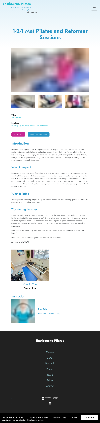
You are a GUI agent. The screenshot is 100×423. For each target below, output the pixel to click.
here (33, 420)
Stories (50, 358)
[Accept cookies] (89, 417)
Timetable (50, 363)
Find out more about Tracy (49, 313)
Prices (50, 380)
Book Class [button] (18, 134)
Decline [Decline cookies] (74, 417)
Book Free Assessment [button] (38, 134)
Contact (50, 386)
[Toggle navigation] (94, 8)
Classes (50, 352)
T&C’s (50, 375)
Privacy (50, 369)
